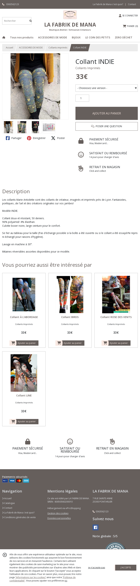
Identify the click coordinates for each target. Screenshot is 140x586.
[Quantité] (82, 98)
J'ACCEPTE (126, 567)
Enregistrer (36, 138)
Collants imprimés (57, 47)
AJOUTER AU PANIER (106, 113)
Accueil (9, 47)
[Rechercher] (31, 20)
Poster (58, 138)
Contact (132, 4)
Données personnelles (59, 518)
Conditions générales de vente (19, 517)
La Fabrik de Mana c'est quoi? (18, 512)
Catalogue (8, 503)
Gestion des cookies (57, 513)
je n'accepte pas (96, 567)
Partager (14, 138)
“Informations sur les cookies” (30, 577)
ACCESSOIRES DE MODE (31, 47)
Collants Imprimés (87, 68)
